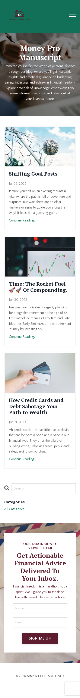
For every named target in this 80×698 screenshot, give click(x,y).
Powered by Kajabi (40, 687)
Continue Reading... (22, 220)
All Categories (14, 509)
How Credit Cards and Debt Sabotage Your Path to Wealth (36, 406)
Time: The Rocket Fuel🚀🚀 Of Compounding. (38, 287)
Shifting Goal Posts (33, 174)
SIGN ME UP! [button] (40, 638)
